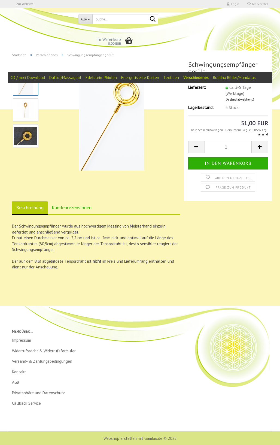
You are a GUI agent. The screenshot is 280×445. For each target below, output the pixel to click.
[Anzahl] (228, 147)
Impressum (21, 340)
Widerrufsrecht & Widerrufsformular (44, 350)
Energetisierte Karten (140, 77)
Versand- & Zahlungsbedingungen (42, 361)
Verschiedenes (196, 77)
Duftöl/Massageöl (65, 77)
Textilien (171, 77)
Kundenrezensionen (72, 207)
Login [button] (233, 4)
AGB (15, 382)
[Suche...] (85, 19)
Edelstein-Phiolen (101, 77)
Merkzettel (257, 4)
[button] (196, 147)
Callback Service (26, 403)
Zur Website (25, 4)
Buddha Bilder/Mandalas (234, 77)
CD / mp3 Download (28, 77)
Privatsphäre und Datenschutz (38, 392)
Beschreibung (30, 207)
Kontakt (19, 371)
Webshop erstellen (120, 438)
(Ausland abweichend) (240, 99)
